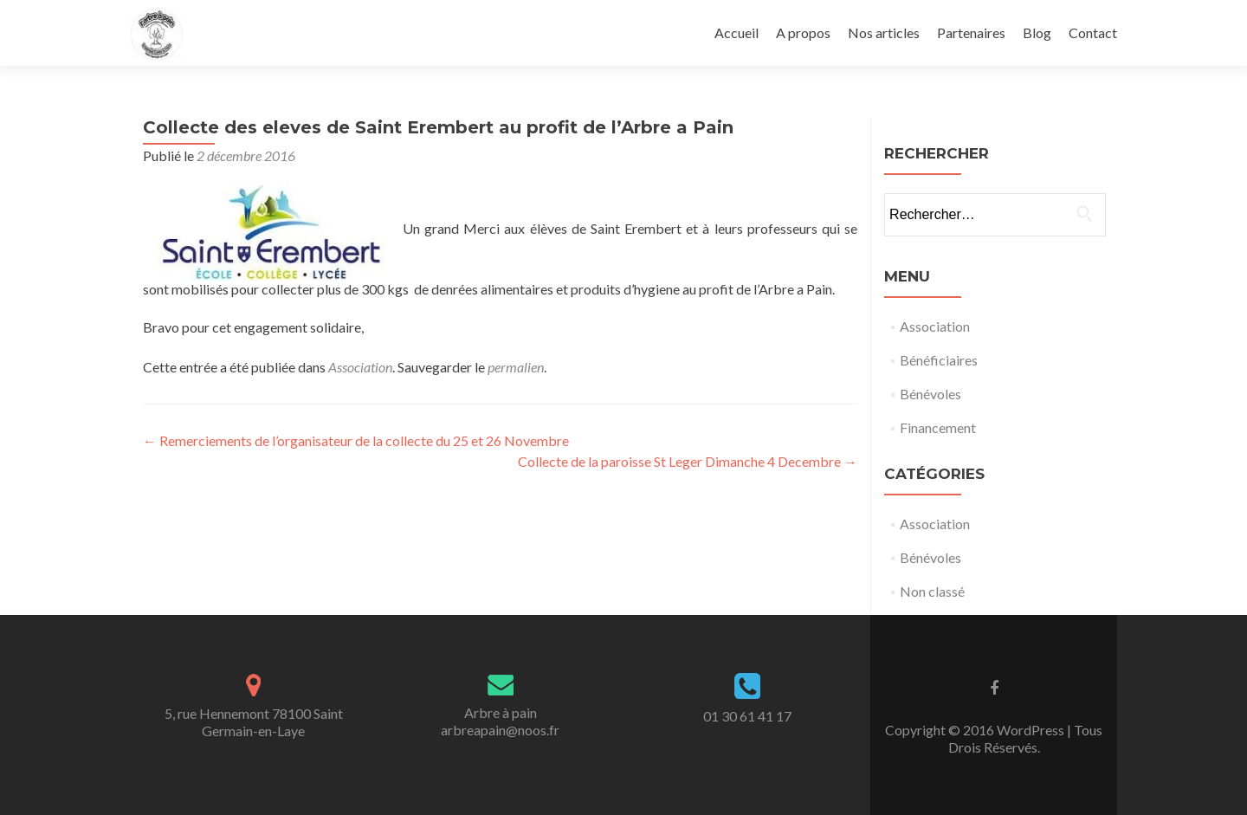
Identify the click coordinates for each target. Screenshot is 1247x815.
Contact (1093, 32)
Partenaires (971, 32)
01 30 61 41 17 (747, 716)
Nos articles (884, 32)
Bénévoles (930, 393)
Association (360, 367)
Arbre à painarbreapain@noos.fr (500, 721)
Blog (1037, 32)
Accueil (736, 32)
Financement (938, 427)
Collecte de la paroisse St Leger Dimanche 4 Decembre (687, 461)
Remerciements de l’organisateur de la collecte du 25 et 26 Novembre (356, 440)
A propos (803, 32)
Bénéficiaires (939, 360)
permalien (516, 367)
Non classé (932, 591)
